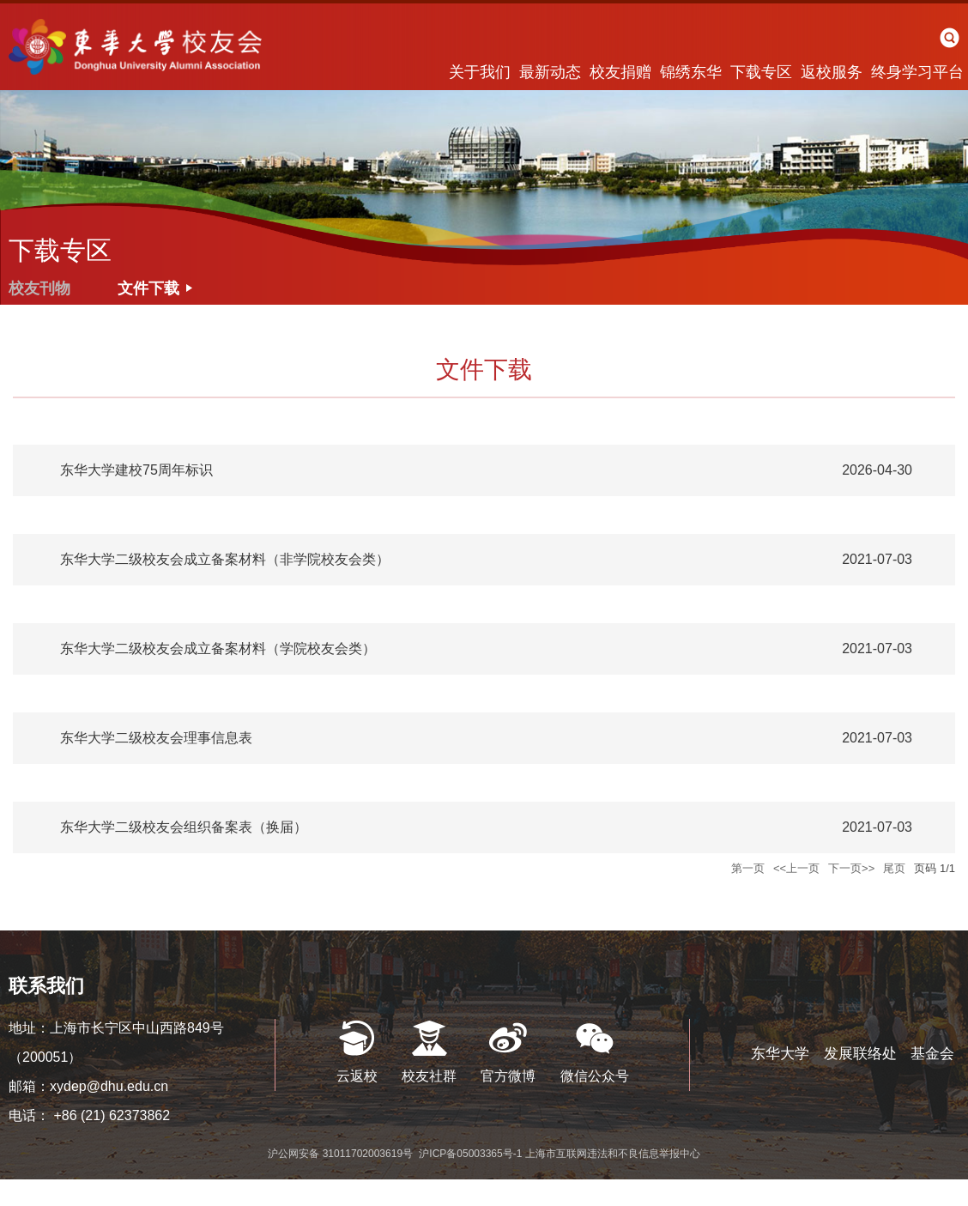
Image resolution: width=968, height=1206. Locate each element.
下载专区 (761, 72)
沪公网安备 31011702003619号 (341, 1154)
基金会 (932, 1053)
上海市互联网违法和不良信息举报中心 (612, 1154)
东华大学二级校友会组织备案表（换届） (183, 827)
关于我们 (480, 72)
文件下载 (148, 288)
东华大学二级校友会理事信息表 (156, 737)
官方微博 (508, 1076)
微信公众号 (594, 1076)
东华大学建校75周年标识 (136, 470)
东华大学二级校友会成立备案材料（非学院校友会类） (225, 559)
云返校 (357, 1076)
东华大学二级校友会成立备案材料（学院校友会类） (218, 648)
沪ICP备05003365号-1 (471, 1154)
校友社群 (429, 1076)
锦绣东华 (691, 72)
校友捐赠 (620, 72)
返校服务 (831, 72)
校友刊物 (39, 288)
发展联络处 (860, 1053)
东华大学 (780, 1053)
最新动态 (550, 72)
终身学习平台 (917, 72)
